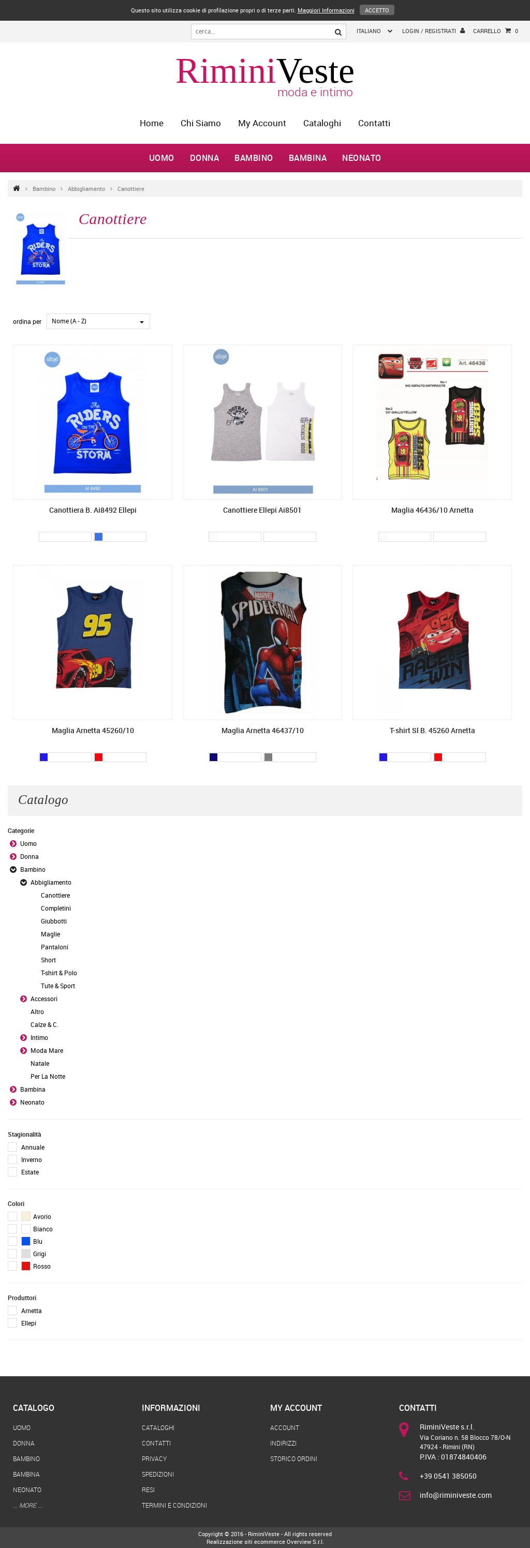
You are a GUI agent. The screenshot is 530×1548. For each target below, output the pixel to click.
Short (48, 960)
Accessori (44, 998)
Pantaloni (54, 947)
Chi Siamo (201, 123)
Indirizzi (283, 1443)
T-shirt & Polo (59, 973)
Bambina (308, 157)
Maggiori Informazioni (326, 10)
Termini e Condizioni (174, 1505)
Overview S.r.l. (305, 1541)
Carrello (495, 31)
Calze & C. (44, 1024)
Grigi (33, 1253)
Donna (204, 157)
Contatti (374, 123)
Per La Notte (48, 1076)
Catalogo (33, 1407)
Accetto (377, 10)
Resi (148, 1489)
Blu (31, 1241)
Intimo (39, 1037)
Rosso (36, 1266)
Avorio (36, 1216)
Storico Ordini (293, 1458)
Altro (37, 1011)
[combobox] (98, 321)
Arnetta (31, 1310)
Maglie (50, 934)
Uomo (161, 157)
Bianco (37, 1228)
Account (284, 1427)
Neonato (361, 157)
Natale (40, 1063)
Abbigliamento (86, 188)
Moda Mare (47, 1050)
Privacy (154, 1458)
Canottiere (130, 188)
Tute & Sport (58, 985)
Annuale (33, 1147)
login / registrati (433, 30)
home (152, 123)
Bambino (253, 157)
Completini (56, 908)
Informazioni (171, 1407)
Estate (30, 1172)
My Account (262, 123)
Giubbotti (54, 921)
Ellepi (28, 1323)
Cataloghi (322, 123)
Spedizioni (158, 1474)
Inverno (31, 1159)
